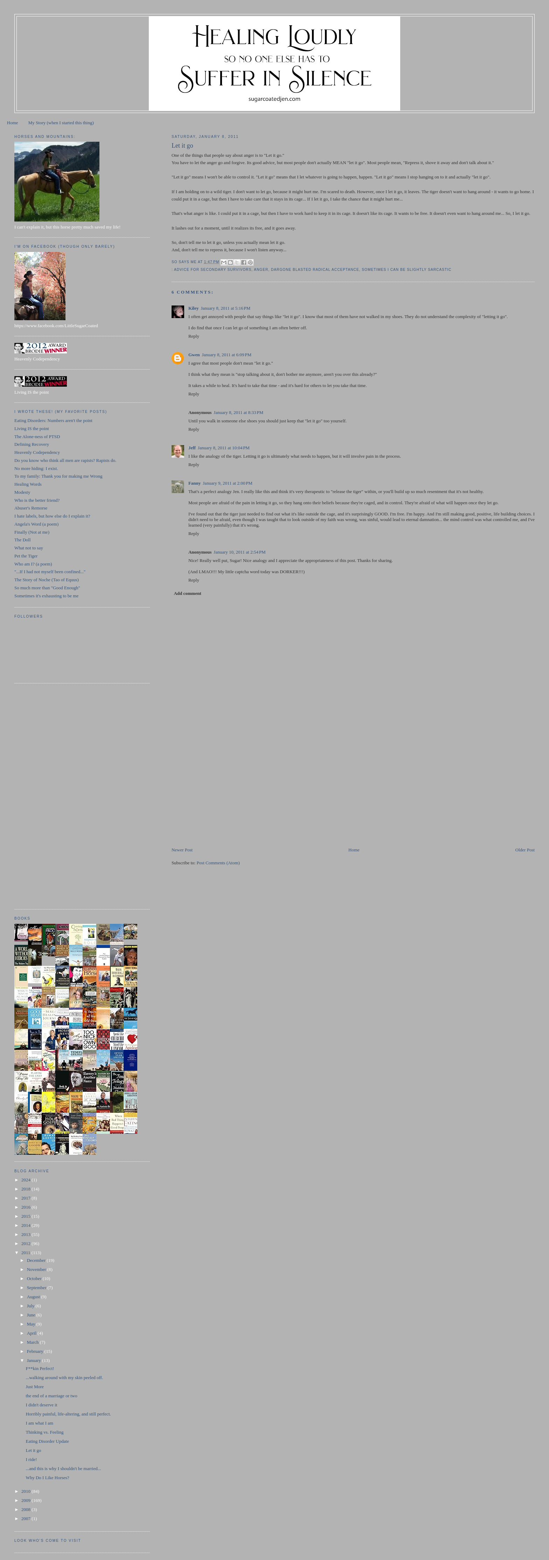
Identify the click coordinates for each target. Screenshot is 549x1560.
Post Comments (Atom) (218, 862)
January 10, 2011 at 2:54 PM (239, 552)
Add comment (187, 593)
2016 (26, 1207)
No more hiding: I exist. (36, 468)
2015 (26, 1216)
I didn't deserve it (41, 1404)
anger (261, 270)
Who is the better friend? (37, 500)
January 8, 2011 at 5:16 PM (226, 308)
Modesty (22, 492)
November (37, 1269)
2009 (26, 1500)
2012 (26, 1243)
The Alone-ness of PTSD (37, 436)
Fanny (194, 483)
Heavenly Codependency (37, 452)
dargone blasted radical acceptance (315, 270)
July (31, 1305)
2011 (26, 1252)
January (34, 1360)
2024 (26, 1179)
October (35, 1278)
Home (12, 122)
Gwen (194, 354)
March (33, 1342)
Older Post (525, 849)
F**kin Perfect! (40, 1368)
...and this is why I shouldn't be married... (63, 1468)
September (37, 1287)
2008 (26, 1509)
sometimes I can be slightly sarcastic (406, 270)
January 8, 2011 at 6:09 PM (226, 354)
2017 (26, 1198)
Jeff (192, 447)
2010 (26, 1491)
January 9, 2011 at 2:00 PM (227, 483)
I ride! (31, 1459)
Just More (35, 1386)
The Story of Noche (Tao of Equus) (46, 579)
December (37, 1260)
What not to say (28, 547)
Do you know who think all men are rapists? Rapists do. (65, 460)
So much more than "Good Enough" (47, 587)
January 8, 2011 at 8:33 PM (238, 412)
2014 (26, 1225)
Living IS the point (31, 428)
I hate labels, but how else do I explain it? (52, 516)
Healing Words (28, 484)
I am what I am (39, 1423)
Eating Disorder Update (47, 1441)
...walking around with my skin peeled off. (64, 1377)
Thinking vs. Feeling (44, 1432)
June (31, 1314)
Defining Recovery (31, 444)
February (35, 1351)
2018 (26, 1189)
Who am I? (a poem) (33, 564)
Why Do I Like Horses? (47, 1477)
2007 (26, 1518)
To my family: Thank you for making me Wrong (58, 476)
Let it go (33, 1450)
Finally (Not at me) (31, 532)
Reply (193, 336)
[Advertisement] (224, 797)
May (31, 1324)
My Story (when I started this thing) (61, 122)
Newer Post (182, 849)
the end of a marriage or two (51, 1395)
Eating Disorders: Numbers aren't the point (53, 420)
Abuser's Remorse (30, 508)
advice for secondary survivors (212, 270)
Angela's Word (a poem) (36, 524)
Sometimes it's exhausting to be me (46, 595)
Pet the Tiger (25, 555)
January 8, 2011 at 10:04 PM (224, 447)
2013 (26, 1234)
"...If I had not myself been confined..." (49, 571)
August (34, 1296)
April (32, 1333)
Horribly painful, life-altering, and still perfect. (68, 1414)
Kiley (193, 308)
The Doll (22, 539)
